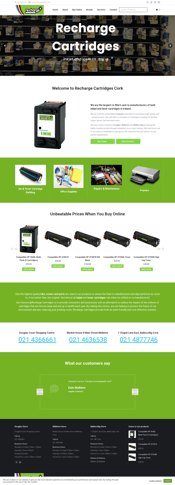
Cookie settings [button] (155, 481)
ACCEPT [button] (168, 481)
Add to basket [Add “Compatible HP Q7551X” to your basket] (58, 266)
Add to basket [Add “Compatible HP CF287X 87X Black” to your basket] (87, 269)
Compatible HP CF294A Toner (117, 257)
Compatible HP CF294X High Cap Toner (146, 258)
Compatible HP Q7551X (58, 257)
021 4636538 (20, 2)
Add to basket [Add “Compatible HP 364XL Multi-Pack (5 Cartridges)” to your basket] (29, 269)
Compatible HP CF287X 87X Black (87, 258)
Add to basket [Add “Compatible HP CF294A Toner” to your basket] (117, 266)
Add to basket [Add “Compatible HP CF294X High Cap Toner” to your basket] (146, 269)
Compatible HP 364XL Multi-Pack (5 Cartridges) (28, 258)
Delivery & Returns (98, 461)
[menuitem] (55, 10)
